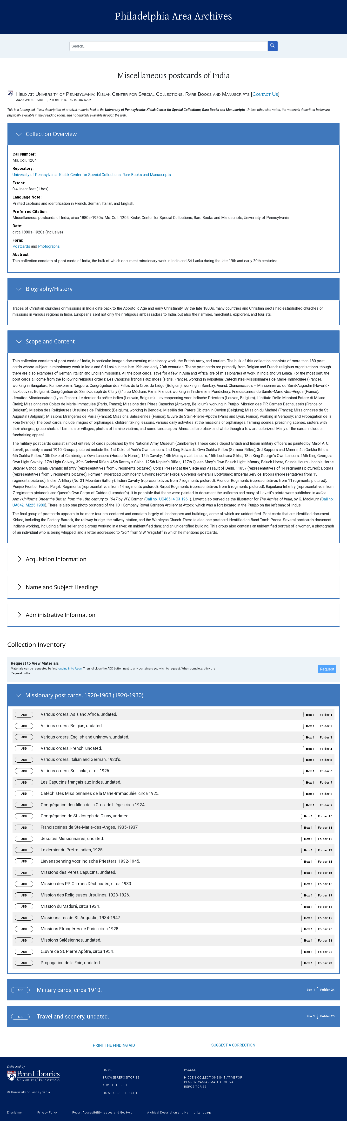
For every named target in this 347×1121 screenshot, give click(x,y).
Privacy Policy (47, 1112)
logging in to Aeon (70, 668)
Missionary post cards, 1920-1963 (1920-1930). (85, 695)
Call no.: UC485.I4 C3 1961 (168, 499)
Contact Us (265, 94)
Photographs (49, 246)
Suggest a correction (233, 1045)
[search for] (168, 46)
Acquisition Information (56, 559)
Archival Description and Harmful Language (179, 1112)
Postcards (21, 246)
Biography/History (49, 289)
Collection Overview (51, 134)
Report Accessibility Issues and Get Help (102, 1112)
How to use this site (120, 1093)
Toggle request (25, 713)
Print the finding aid (114, 1045)
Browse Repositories (121, 1077)
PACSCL (190, 1070)
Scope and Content (50, 341)
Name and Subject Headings (62, 587)
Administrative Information (60, 615)
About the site (115, 1085)
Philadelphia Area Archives (173, 16)
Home (107, 1070)
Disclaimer (15, 1112)
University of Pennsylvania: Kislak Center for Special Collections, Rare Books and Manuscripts (92, 174)
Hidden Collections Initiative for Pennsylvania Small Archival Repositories (213, 1082)
